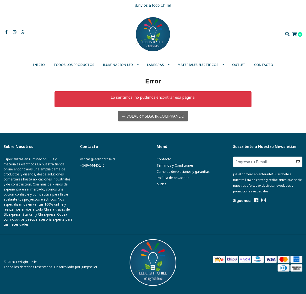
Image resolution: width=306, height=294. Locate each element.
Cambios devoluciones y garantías (183, 171)
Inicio (39, 64)
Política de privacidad (173, 177)
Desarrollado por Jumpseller (75, 267)
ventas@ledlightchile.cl (97, 159)
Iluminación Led (118, 64)
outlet (238, 64)
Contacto (263, 64)
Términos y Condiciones (175, 165)
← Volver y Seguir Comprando (153, 116)
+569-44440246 (92, 165)
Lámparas (155, 64)
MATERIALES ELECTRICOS (198, 64)
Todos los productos (74, 64)
